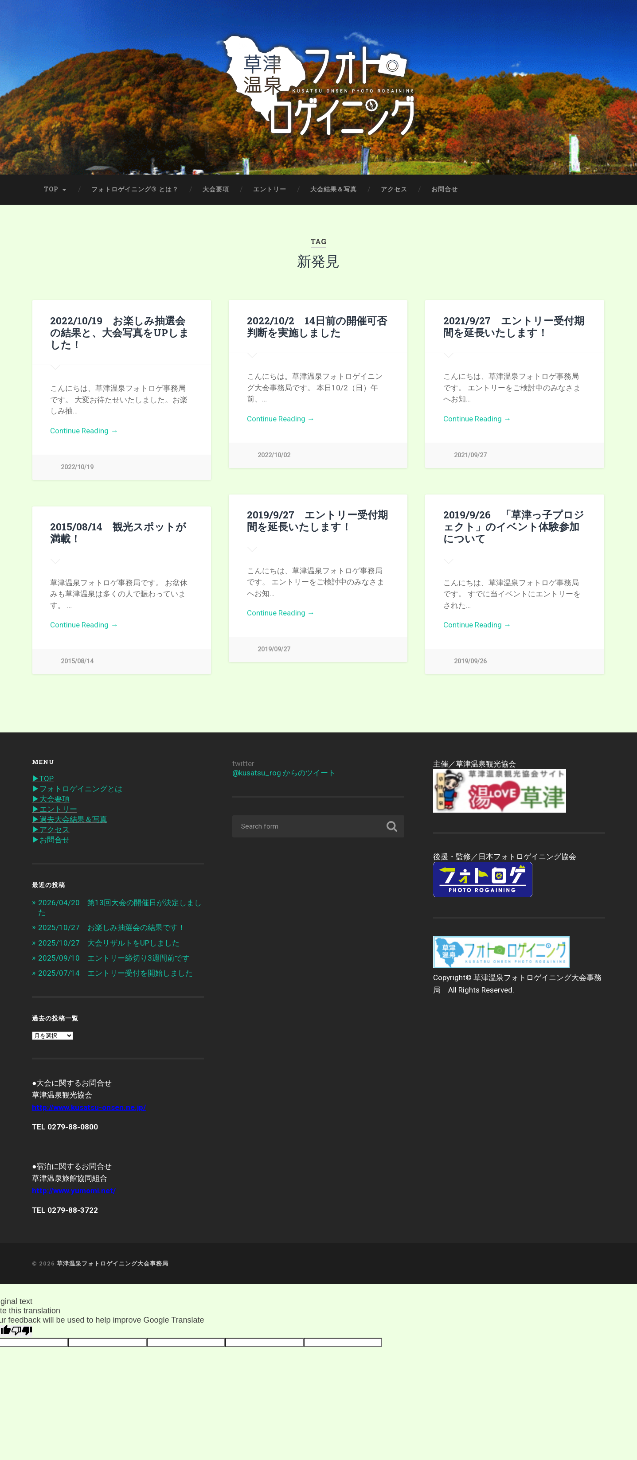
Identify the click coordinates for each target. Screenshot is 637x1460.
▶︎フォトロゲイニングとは (77, 788)
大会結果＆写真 (333, 189)
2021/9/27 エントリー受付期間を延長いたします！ (513, 326)
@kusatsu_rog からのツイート (284, 772)
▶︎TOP (43, 778)
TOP (51, 189)
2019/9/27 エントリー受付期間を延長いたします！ (317, 520)
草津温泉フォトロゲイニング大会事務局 (112, 1263)
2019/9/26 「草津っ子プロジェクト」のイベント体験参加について (513, 526)
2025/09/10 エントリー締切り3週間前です (114, 958)
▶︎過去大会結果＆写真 (69, 819)
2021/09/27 (470, 455)
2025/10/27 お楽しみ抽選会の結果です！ (111, 927)
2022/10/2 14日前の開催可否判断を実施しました (317, 326)
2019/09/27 (274, 649)
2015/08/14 (77, 661)
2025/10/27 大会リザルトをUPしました (109, 942)
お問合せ (444, 189)
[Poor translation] (21, 1331)
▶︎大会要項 (51, 798)
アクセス (394, 189)
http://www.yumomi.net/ (74, 1190)
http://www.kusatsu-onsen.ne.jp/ (89, 1107)
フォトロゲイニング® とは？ (135, 189)
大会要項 (216, 189)
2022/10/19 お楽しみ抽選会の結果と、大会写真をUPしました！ (119, 332)
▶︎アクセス (51, 829)
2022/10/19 (77, 467)
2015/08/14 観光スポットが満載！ (118, 532)
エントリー (269, 189)
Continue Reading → (84, 430)
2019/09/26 (470, 661)
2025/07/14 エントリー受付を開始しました (115, 973)
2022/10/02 (274, 455)
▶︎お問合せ (51, 839)
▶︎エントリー (54, 809)
